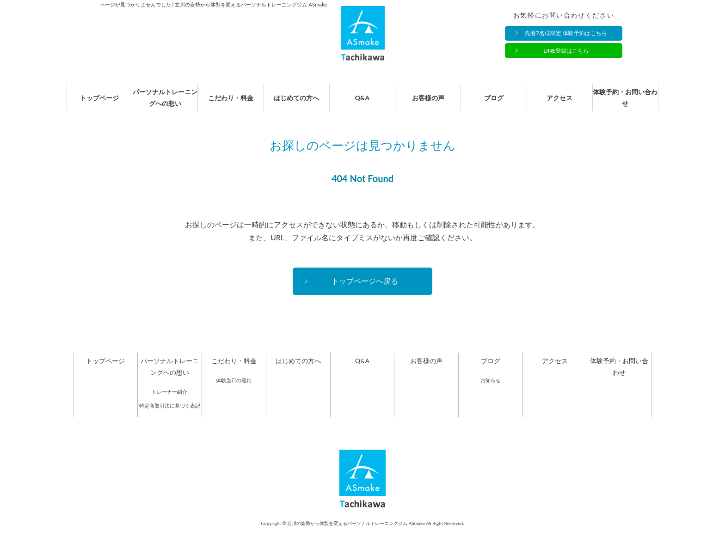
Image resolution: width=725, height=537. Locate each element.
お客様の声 (428, 103)
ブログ (494, 103)
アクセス (559, 103)
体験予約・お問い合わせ (625, 102)
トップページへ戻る (365, 290)
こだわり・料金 (230, 103)
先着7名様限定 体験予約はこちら (566, 33)
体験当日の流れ (234, 390)
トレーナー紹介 (169, 401)
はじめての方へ (296, 103)
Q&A (362, 103)
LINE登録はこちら (566, 51)
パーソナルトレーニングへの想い (165, 102)
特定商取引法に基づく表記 (169, 415)
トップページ (99, 103)
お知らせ (490, 390)
